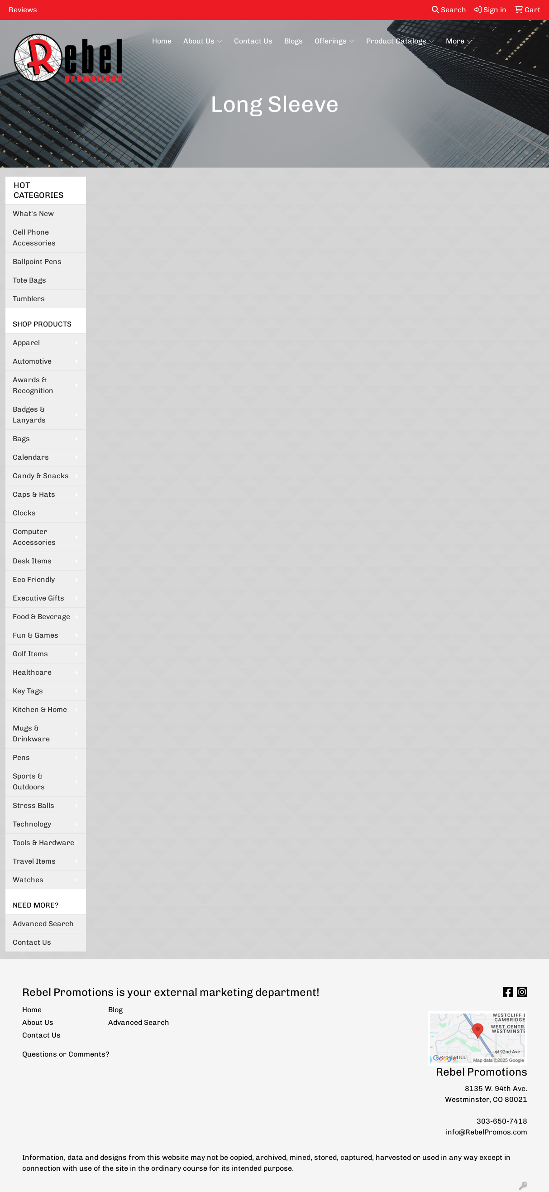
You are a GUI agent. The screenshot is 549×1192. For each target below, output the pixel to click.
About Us (202, 41)
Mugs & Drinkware (31, 733)
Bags (21, 438)
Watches (28, 879)
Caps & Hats (34, 494)
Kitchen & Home (40, 709)
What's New (33, 213)
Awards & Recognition (33, 385)
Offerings (334, 41)
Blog (115, 1009)
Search (449, 9)
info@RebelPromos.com (486, 1132)
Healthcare (32, 672)
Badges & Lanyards (29, 414)
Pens (21, 757)
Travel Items (34, 861)
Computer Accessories (34, 537)
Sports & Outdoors (29, 781)
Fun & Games (35, 635)
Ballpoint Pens (37, 261)
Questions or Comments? (65, 1054)
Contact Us (253, 41)
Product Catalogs (400, 41)
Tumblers (29, 298)
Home (162, 41)
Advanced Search (43, 923)
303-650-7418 (502, 1121)
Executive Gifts (38, 598)
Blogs (293, 41)
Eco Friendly (34, 579)
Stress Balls (33, 805)
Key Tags (28, 691)
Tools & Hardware (43, 842)
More (459, 41)
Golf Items (30, 653)
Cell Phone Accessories (34, 237)
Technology (32, 824)
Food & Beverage (41, 616)
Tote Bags (29, 280)
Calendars (31, 457)
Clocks (24, 513)
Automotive (32, 361)
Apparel (26, 342)
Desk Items (32, 561)
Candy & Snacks (41, 475)
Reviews (23, 9)
